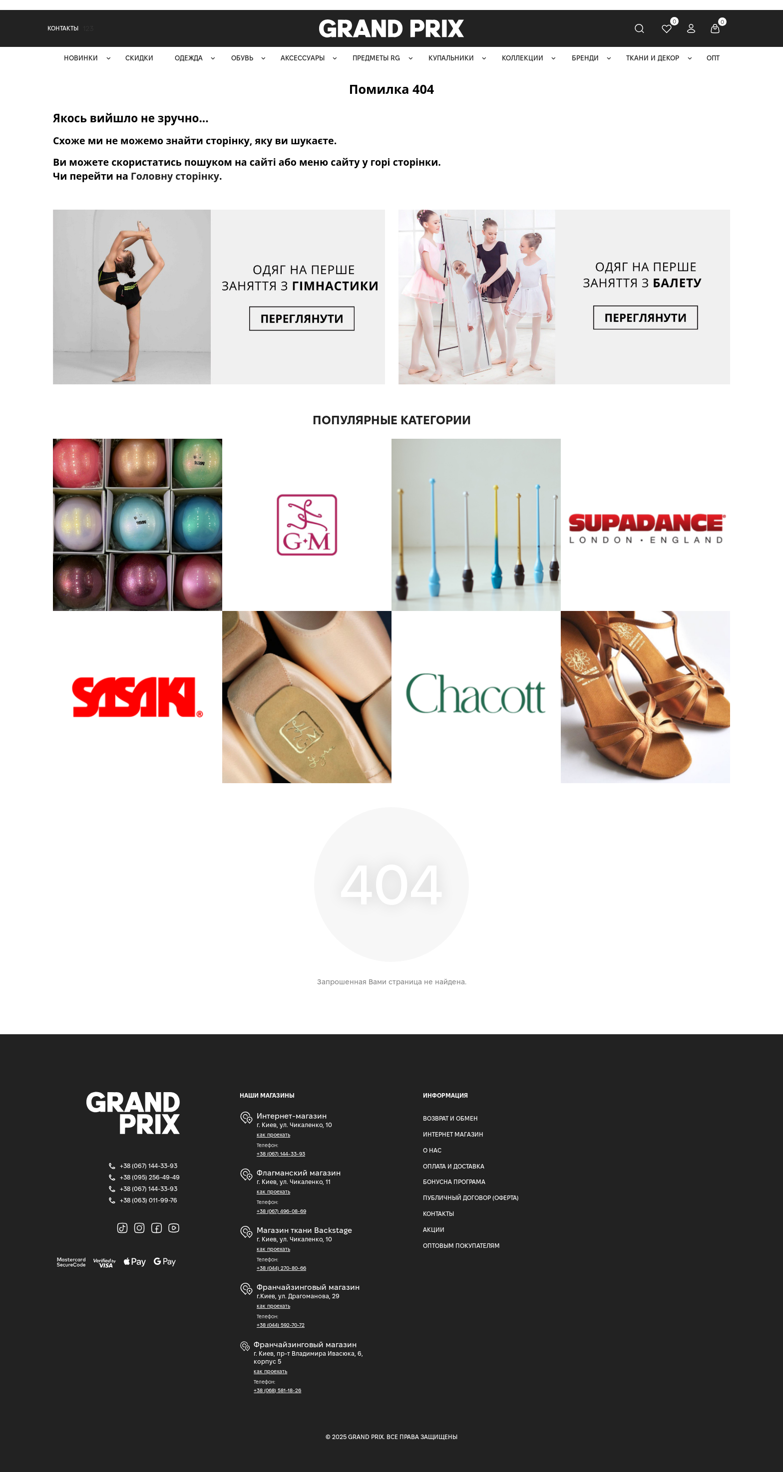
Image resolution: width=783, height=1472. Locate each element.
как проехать (273, 1135)
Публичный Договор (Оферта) (471, 1197)
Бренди (585, 58)
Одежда (189, 58)
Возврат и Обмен (450, 1118)
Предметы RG (376, 58)
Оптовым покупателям (461, 1245)
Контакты (62, 28)
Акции (433, 1229)
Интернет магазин (453, 1134)
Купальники (451, 58)
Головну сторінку (175, 176)
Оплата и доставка (453, 1166)
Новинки (81, 58)
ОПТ (713, 58)
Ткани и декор (652, 58)
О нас (432, 1150)
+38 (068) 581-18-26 (277, 1390)
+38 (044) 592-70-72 (281, 1325)
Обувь (242, 58)
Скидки (139, 58)
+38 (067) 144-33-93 (281, 1154)
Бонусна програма (454, 1181)
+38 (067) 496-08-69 (281, 1211)
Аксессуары (303, 58)
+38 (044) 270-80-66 (281, 1268)
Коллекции (522, 58)
